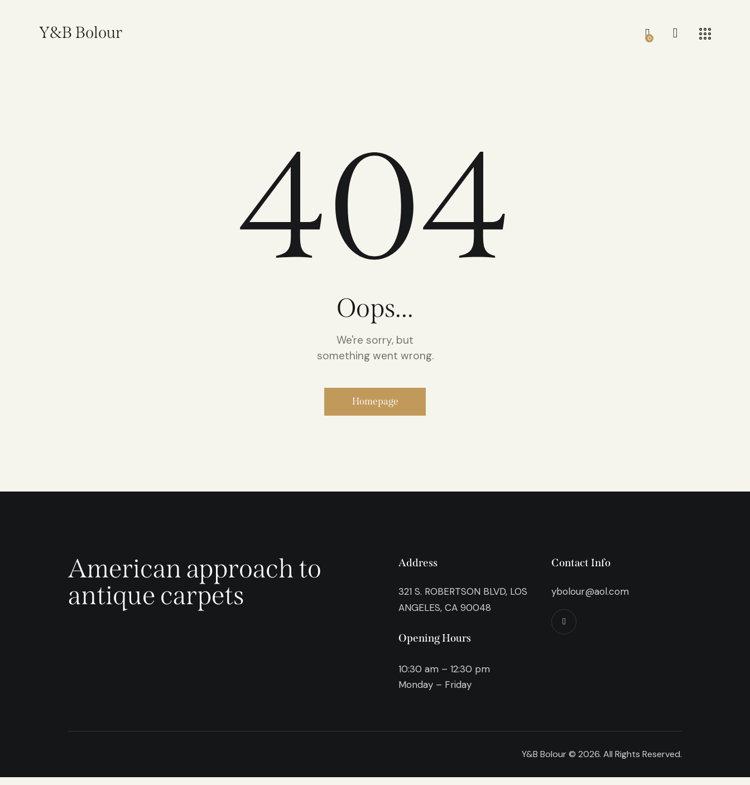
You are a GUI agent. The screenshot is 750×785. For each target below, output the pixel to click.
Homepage (375, 405)
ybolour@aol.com (590, 599)
